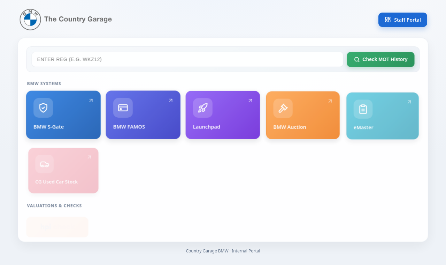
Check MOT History (380, 61)
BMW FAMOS (143, 117)
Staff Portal (403, 19)
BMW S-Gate (64, 116)
